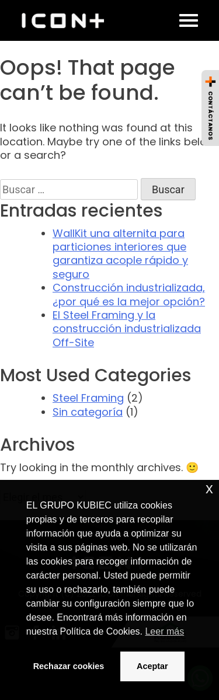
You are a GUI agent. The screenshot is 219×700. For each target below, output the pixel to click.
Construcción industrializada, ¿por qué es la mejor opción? (129, 294)
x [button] (209, 488)
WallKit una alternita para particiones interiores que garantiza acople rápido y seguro (120, 253)
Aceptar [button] (152, 666)
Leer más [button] (164, 631)
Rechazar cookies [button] (69, 666)
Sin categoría (88, 412)
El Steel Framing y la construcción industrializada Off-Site (127, 329)
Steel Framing (88, 398)
